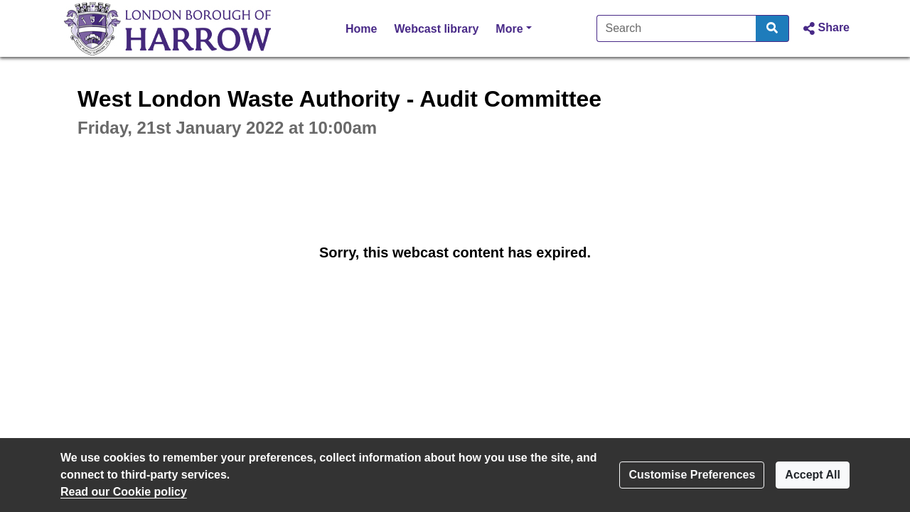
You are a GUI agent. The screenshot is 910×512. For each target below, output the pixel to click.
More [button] (513, 27)
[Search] (676, 28)
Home (361, 29)
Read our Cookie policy (123, 492)
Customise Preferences (691, 475)
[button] (825, 28)
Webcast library (436, 29)
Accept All (812, 475)
